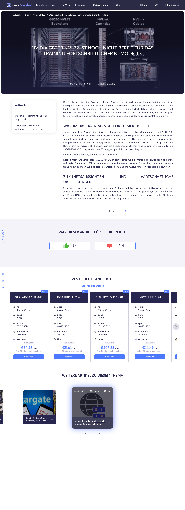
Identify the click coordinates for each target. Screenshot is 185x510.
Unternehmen (102, 5)
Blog (117, 5)
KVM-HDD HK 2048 (69, 297)
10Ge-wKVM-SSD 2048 (28, 297)
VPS (67, 5)
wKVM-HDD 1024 (150, 297)
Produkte (82, 5)
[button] (176, 327)
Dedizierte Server (47, 5)
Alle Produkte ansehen (92, 286)
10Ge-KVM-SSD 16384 (109, 297)
